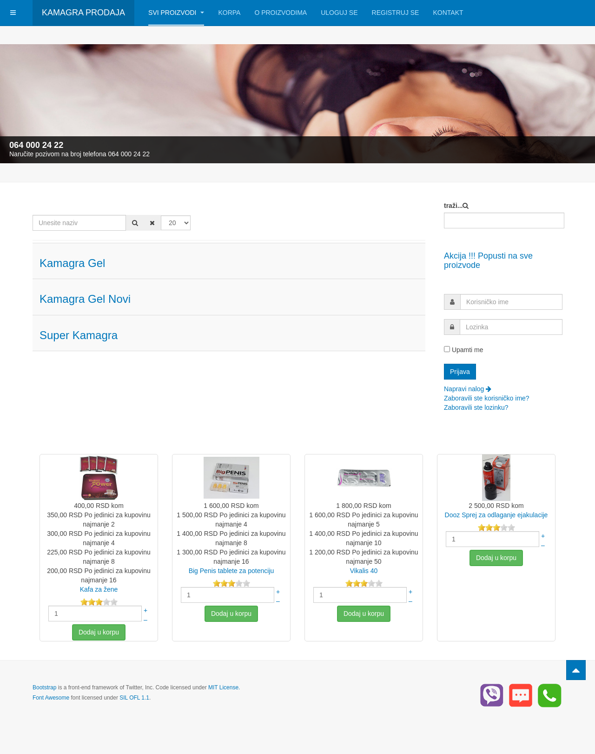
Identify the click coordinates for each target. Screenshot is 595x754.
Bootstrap (44, 687)
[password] (511, 327)
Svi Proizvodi (176, 12)
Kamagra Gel (72, 263)
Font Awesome (51, 697)
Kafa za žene (99, 589)
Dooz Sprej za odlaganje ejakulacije (496, 515)
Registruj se (395, 12)
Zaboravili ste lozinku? (476, 407)
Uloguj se (339, 12)
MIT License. (224, 687)
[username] (511, 302)
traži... (453, 205)
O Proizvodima (280, 12)
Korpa (229, 12)
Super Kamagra (79, 335)
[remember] (447, 349)
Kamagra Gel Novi (85, 299)
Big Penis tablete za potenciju (231, 570)
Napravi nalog (467, 389)
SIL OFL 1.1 (134, 697)
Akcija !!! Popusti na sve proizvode (488, 260)
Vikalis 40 (364, 570)
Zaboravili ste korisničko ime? (486, 398)
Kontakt (448, 12)
